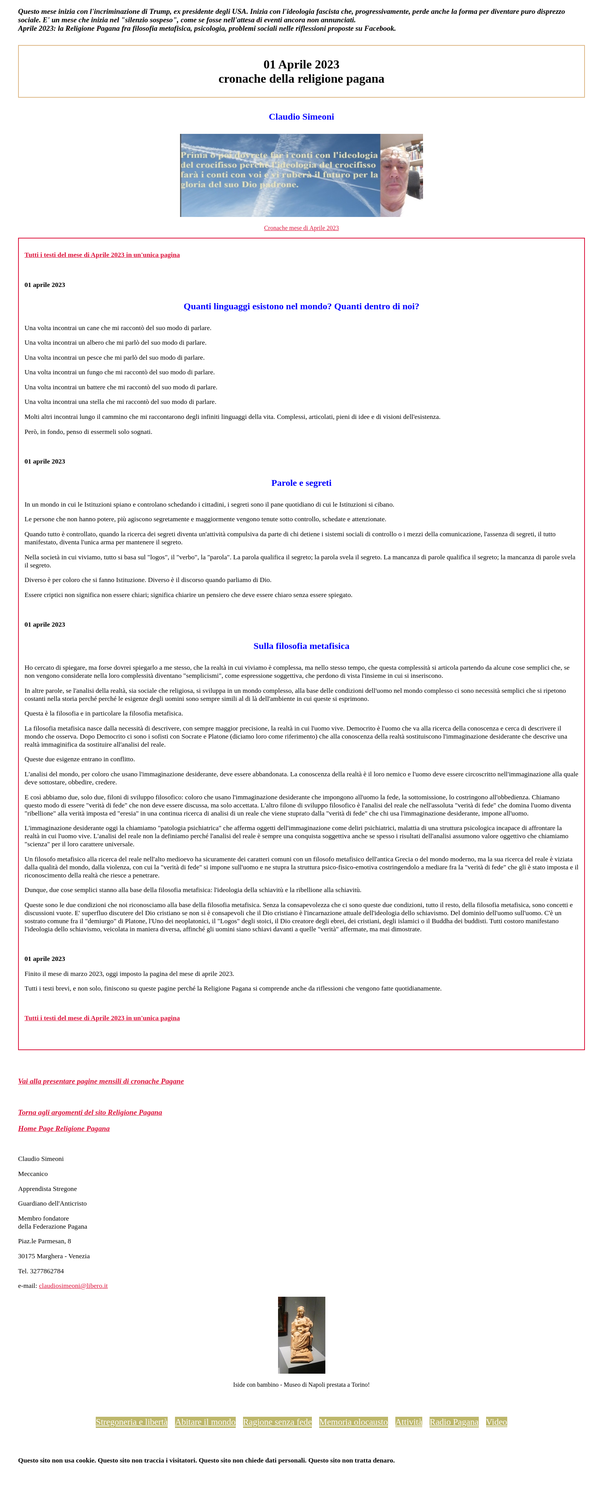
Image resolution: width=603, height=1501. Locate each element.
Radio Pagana (454, 1422)
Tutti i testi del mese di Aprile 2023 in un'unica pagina (102, 255)
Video (496, 1422)
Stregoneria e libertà (132, 1422)
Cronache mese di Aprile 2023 (301, 228)
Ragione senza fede (277, 1422)
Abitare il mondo (205, 1422)
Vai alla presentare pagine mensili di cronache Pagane (101, 1081)
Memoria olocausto (353, 1422)
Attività (408, 1422)
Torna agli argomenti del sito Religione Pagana (90, 1112)
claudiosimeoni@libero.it (73, 1285)
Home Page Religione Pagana (64, 1128)
